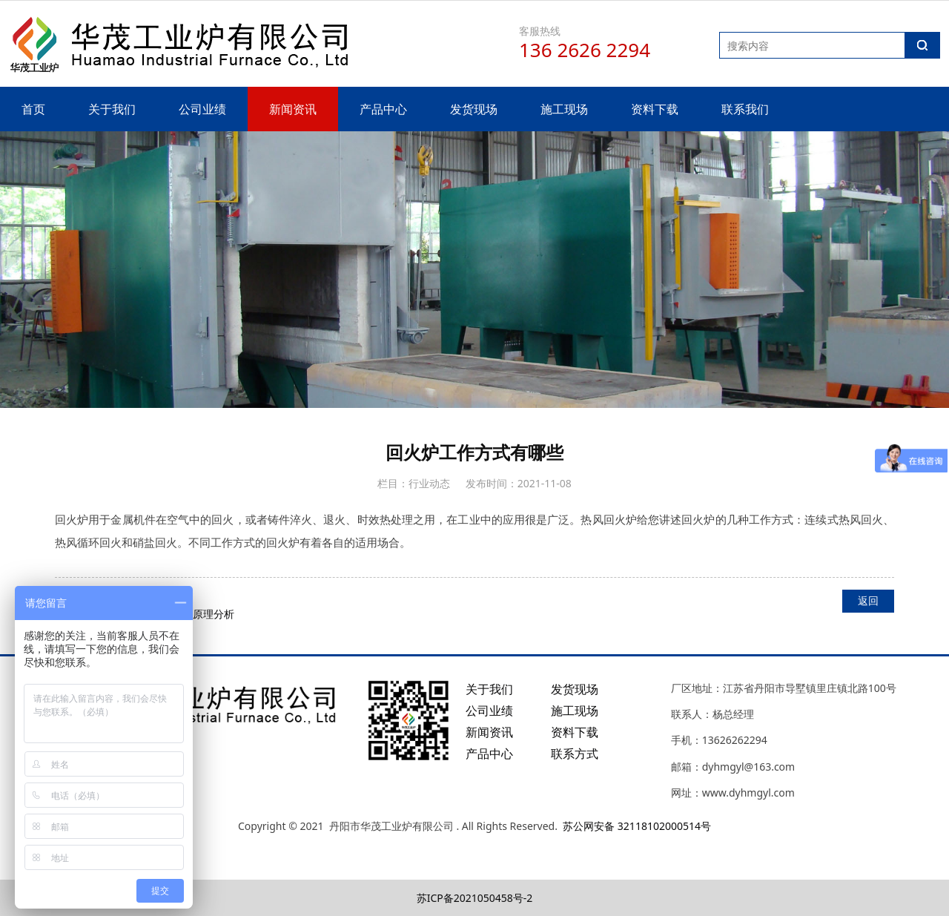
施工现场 (564, 109)
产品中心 (383, 109)
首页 (33, 109)
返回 (868, 600)
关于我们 (112, 109)
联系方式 (574, 753)
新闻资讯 (293, 109)
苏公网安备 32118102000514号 (637, 826)
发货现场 (473, 109)
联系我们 (745, 109)
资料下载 (654, 109)
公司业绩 (202, 109)
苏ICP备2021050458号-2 (475, 898)
